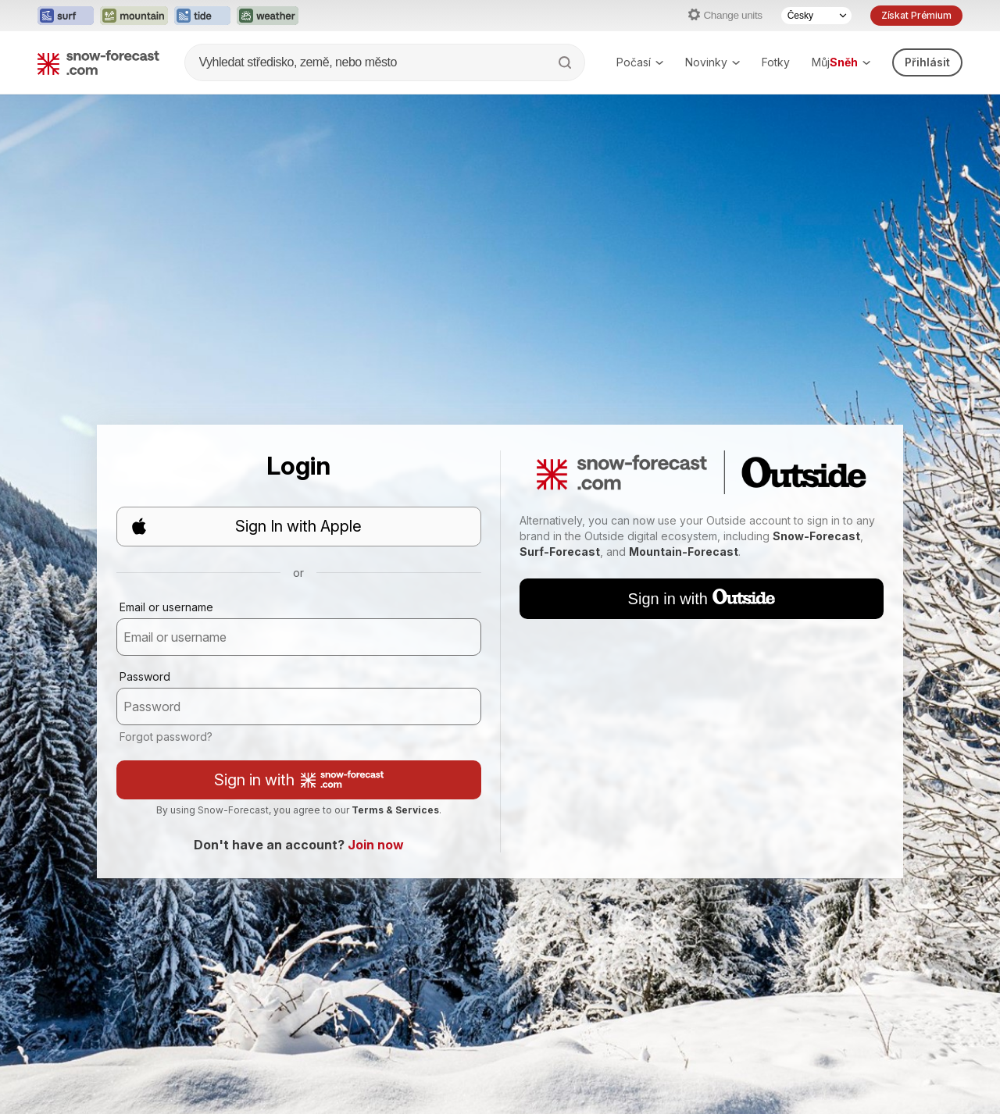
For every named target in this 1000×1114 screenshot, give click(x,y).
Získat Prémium (916, 15)
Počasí (639, 62)
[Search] (566, 62)
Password (145, 676)
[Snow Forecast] (98, 62)
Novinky (712, 62)
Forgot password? (166, 736)
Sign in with (299, 780)
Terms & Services (395, 810)
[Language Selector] (816, 15)
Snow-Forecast (816, 536)
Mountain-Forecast (683, 551)
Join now (376, 844)
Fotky (776, 62)
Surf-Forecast (560, 551)
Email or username (166, 607)
